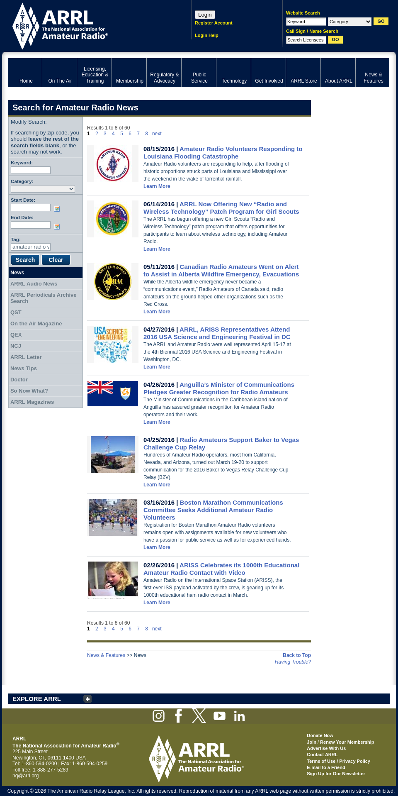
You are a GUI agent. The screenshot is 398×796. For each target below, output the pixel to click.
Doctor (19, 379)
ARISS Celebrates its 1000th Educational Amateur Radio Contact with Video (221, 569)
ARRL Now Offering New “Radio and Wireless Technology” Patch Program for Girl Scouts (221, 207)
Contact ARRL (322, 754)
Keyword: (22, 162)
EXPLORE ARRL (36, 698)
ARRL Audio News (33, 284)
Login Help (206, 35)
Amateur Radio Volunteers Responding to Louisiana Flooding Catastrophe (222, 152)
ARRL (89, 25)
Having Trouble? (293, 662)
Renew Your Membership (347, 742)
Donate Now (320, 735)
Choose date (58, 208)
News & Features (106, 655)
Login (205, 15)
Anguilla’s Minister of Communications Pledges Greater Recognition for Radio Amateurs (218, 388)
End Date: (22, 217)
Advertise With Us (326, 748)
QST (16, 312)
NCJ (15, 346)
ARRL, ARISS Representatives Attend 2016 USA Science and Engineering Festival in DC (217, 333)
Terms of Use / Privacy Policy (338, 761)
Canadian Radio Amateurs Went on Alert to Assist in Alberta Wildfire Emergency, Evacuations (221, 270)
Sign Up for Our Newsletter (336, 773)
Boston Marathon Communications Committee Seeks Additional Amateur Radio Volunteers (213, 510)
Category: (22, 181)
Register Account (214, 22)
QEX (16, 335)
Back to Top (297, 655)
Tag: (16, 239)
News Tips (23, 368)
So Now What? (29, 391)
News (17, 272)
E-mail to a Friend (326, 767)
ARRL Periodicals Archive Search (43, 298)
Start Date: (23, 200)
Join (311, 742)
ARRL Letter (26, 357)
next (157, 134)
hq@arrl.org (25, 776)
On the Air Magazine (36, 323)
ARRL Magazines (32, 402)
